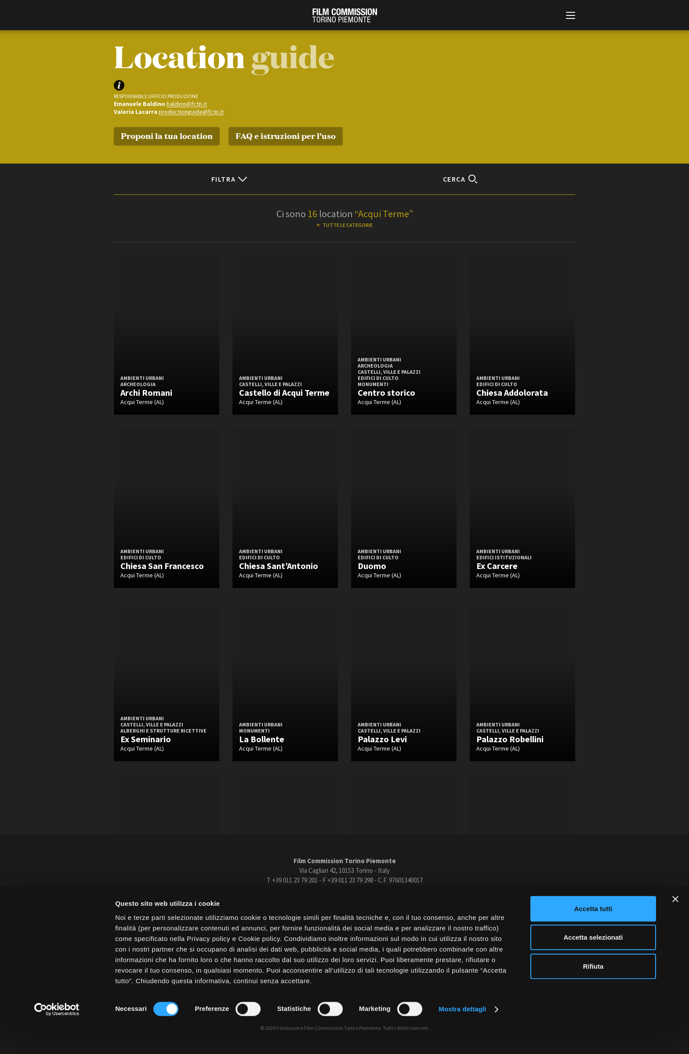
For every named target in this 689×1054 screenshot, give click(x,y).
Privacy (361, 902)
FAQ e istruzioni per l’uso (286, 135)
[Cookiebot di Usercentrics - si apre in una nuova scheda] (56, 1036)
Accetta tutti (593, 936)
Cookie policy (396, 902)
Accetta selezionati (593, 965)
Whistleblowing (441, 902)
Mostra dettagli (462, 1036)
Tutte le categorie (348, 225)
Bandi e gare (297, 902)
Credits (477, 902)
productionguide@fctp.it (191, 112)
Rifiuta (593, 993)
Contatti (332, 902)
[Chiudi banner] (675, 926)
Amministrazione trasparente (238, 902)
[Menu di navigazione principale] (570, 16)
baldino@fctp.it (187, 104)
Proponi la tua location (167, 135)
